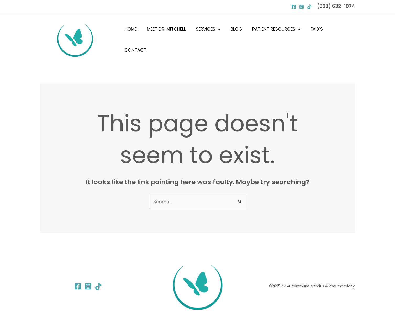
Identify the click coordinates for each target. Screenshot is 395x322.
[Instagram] (301, 6)
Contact (340, 39)
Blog (235, 39)
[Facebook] (293, 6)
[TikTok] (98, 286)
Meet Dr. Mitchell (167, 39)
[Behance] (309, 6)
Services (208, 39)
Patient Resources (274, 39)
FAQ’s (314, 39)
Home (133, 39)
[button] (217, 39)
